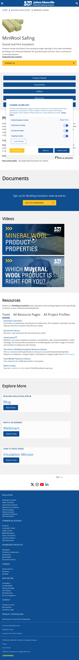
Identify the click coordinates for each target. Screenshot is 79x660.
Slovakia (5, 574)
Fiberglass (6, 550)
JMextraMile (6, 557)
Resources (39, 98)
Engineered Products (12, 545)
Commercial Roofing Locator (11, 626)
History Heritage (8, 588)
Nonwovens (6, 555)
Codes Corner (7, 531)
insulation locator (18, 368)
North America (7, 569)
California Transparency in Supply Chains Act (16, 652)
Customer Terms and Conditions (12, 633)
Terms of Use (6, 648)
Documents (39, 84)
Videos (39, 91)
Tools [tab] (6, 314)
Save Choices (17, 150)
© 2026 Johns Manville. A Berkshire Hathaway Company (19, 640)
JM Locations (7, 607)
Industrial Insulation (9, 505)
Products (5, 526)
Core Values (6, 590)
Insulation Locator (7, 629)
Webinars (11, 428)
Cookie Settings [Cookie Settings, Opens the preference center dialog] (19, 141)
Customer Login (8, 610)
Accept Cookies (62, 150)
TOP (57, 477)
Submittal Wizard (8, 538)
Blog (7, 401)
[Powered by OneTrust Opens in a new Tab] (63, 157)
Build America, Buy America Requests (16, 619)
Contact (6, 600)
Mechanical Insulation (10, 507)
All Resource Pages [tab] (26, 314)
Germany (5, 571)
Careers (6, 564)
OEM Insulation (8, 510)
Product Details (39, 78)
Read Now (10, 407)
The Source (69, 354)
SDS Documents (8, 516)
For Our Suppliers (8, 595)
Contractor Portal (8, 528)
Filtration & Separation (10, 552)
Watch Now (11, 433)
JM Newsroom (7, 593)
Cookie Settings (8, 655)
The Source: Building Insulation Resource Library (25, 349)
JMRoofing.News (8, 533)
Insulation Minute (18, 454)
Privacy (4, 644)
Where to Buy (10, 365)
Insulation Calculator (13, 321)
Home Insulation (8, 512)
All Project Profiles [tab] (57, 314)
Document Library (12, 330)
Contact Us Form (8, 605)
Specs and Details (8, 535)
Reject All (46, 150)
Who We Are (7, 578)
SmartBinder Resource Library (17, 358)
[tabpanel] (39, 345)
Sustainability (7, 586)
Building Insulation (9, 500)
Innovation (6, 583)
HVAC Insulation (8, 502)
